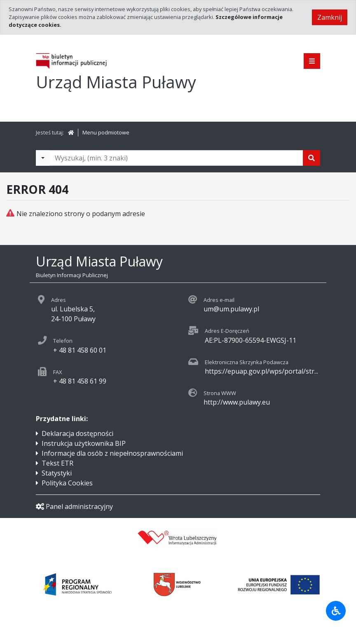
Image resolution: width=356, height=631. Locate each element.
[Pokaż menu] (312, 61)
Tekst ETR (57, 463)
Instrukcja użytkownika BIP (84, 443)
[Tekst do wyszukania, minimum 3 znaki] (176, 158)
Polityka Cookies (67, 482)
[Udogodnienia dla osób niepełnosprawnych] (336, 611)
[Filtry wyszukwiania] (43, 158)
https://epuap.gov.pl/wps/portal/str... (261, 371)
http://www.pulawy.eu (237, 402)
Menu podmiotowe (105, 132)
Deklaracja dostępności (77, 433)
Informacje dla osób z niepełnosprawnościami (112, 453)
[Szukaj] (311, 158)
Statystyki (57, 473)
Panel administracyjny (74, 506)
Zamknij (329, 17)
